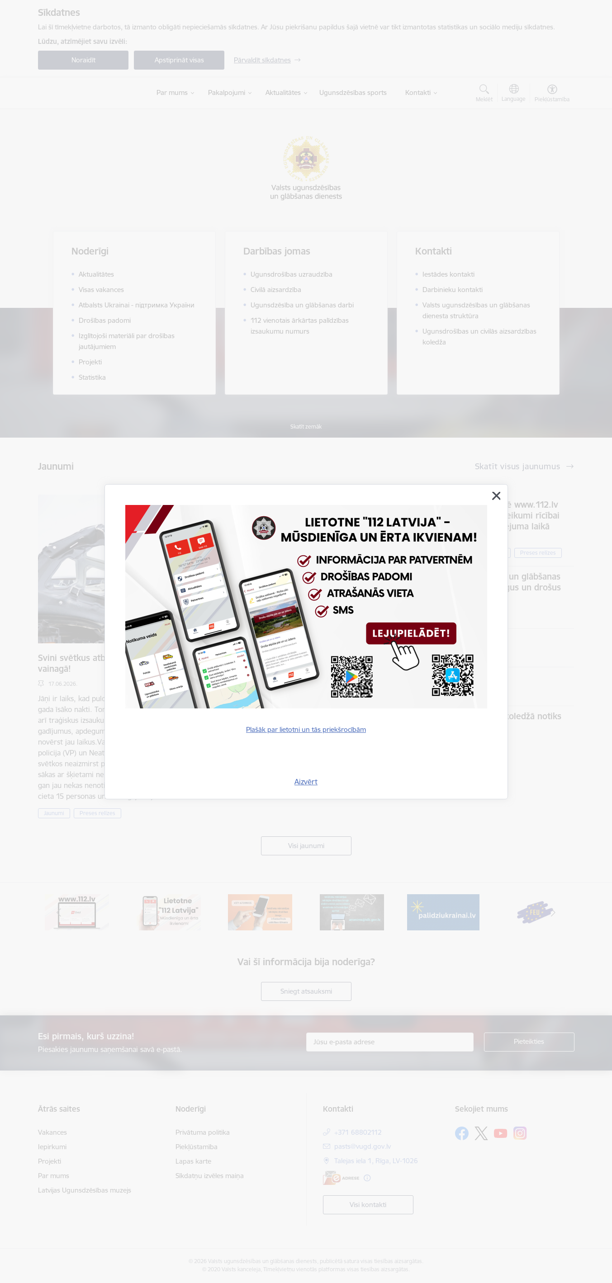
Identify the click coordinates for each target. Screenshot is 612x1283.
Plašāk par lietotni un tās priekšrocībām (306, 729)
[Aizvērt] (496, 496)
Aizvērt (306, 781)
